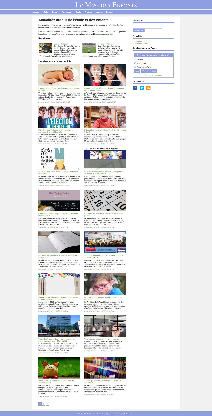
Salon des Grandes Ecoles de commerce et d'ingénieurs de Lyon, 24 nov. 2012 (56, 340)
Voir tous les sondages (153, 75)
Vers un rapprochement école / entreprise (101, 339)
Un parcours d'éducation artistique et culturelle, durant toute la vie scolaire (58, 298)
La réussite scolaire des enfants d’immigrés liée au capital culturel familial (104, 173)
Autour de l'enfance (106, 44)
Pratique (88, 12)
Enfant (55, 12)
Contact (109, 12)
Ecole (78, 12)
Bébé (46, 12)
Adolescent (67, 12)
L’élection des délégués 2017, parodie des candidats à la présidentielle (55, 131)
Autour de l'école (61, 44)
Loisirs (99, 12)
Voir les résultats (149, 71)
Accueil (36, 12)
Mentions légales (129, 414)
